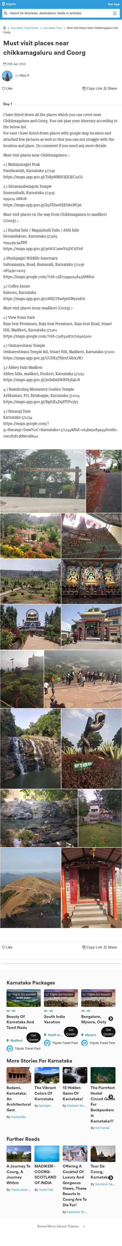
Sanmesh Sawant (107, 1184)
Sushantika (18, 1117)
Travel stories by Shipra (27, 1189)
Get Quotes (33, 1037)
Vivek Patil (46, 1189)
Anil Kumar (102, 1128)
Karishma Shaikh (78, 1212)
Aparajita (45, 1105)
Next (110, 1018)
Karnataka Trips (53, 28)
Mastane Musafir (78, 1105)
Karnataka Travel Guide (24, 28)
